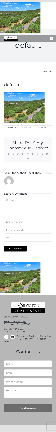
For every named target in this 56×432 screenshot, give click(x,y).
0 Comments (40, 127)
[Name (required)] (28, 222)
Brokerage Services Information (34, 336)
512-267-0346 (18, 331)
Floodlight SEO (13, 127)
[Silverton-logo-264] (11, 37)
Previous (47, 71)
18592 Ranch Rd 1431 (15, 321)
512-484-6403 (16, 329)
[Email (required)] (28, 230)
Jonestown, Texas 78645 (17, 324)
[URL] (28, 238)
